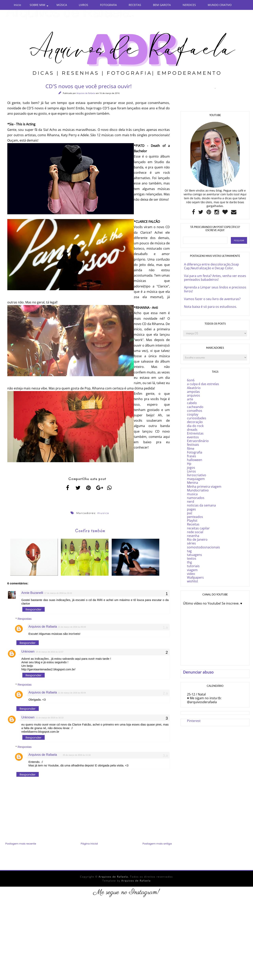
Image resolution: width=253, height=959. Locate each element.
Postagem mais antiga (157, 844)
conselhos (194, 410)
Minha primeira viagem (204, 486)
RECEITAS (135, 5)
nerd (190, 501)
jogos (191, 467)
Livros (191, 471)
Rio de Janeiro (197, 539)
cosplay (192, 414)
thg (189, 562)
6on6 (190, 380)
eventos (193, 437)
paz (189, 513)
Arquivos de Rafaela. (70, 12)
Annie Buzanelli (32, 593)
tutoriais (193, 566)
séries (191, 543)
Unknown (28, 652)
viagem (192, 570)
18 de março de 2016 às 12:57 (49, 653)
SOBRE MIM (37, 5)
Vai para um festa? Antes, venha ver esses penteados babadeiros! (215, 278)
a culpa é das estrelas (203, 384)
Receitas (193, 524)
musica (103, 513)
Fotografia (194, 452)
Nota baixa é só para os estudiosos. (210, 306)
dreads (192, 429)
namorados (195, 498)
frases (191, 456)
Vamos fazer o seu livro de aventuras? (212, 299)
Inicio (17, 5)
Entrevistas (195, 433)
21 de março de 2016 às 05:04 (72, 628)
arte (190, 399)
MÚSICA (62, 5)
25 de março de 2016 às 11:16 (77, 756)
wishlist (192, 581)
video (191, 574)
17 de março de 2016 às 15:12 (58, 594)
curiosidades (196, 418)
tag (189, 551)
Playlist (192, 520)
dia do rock (195, 426)
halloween (194, 460)
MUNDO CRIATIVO (220, 5)
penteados (195, 517)
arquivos (193, 395)
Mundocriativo (198, 490)
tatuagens (194, 555)
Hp (189, 463)
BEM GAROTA (162, 5)
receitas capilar (198, 528)
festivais (193, 444)
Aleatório (194, 388)
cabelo (192, 403)
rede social (195, 532)
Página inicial (89, 844)
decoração (195, 422)
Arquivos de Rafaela (86, 93)
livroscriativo (196, 475)
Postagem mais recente (20, 844)
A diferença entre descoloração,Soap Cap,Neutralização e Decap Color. (211, 266)
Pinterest (194, 721)
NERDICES (189, 5)
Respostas (25, 619)
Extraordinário (198, 441)
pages (191, 509)
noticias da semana (201, 505)
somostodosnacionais (203, 547)
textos (191, 558)
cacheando (195, 407)
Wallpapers (195, 577)
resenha (193, 536)
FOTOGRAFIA (108, 5)
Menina (192, 482)
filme (190, 448)
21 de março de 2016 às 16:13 (49, 718)
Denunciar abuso (198, 672)
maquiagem (196, 479)
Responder (33, 610)
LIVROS (83, 5)
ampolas (193, 391)
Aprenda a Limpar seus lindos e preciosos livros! (215, 289)
